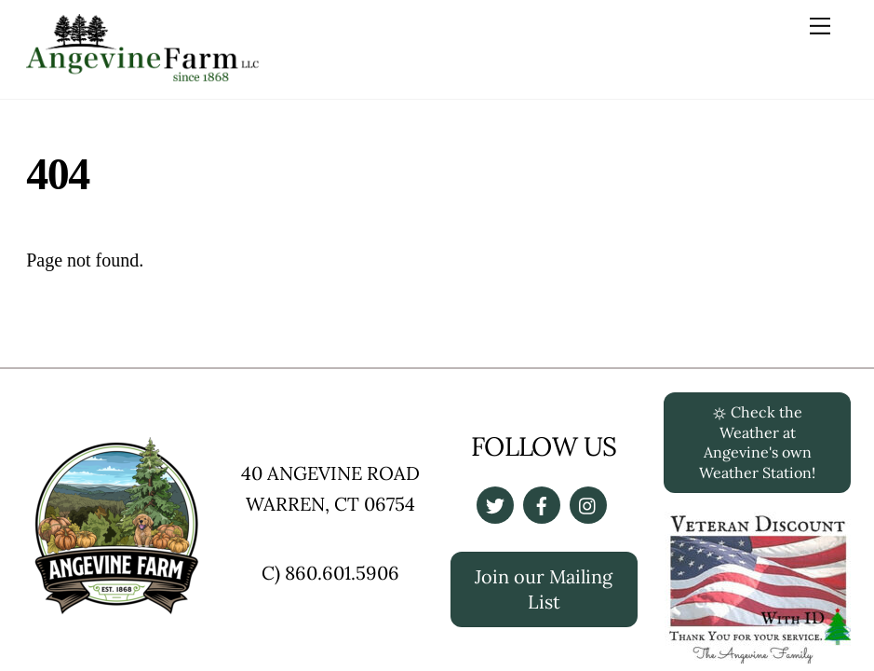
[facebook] (541, 502)
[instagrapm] (588, 502)
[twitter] (495, 502)
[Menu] (820, 25)
